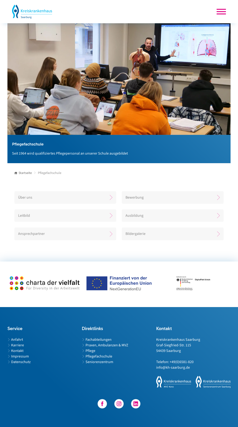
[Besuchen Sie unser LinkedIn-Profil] (135, 403)
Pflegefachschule (99, 356)
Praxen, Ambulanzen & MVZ (107, 345)
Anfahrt (17, 339)
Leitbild (24, 217)
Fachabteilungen (99, 339)
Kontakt (17, 350)
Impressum (20, 356)
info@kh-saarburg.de (173, 367)
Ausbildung (134, 217)
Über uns (25, 199)
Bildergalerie (135, 235)
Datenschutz (21, 361)
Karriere (17, 345)
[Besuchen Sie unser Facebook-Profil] (102, 403)
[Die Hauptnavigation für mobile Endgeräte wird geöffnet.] (221, 11)
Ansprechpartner (31, 235)
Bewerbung (135, 199)
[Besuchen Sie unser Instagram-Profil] (119, 403)
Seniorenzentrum (99, 361)
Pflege (90, 350)
